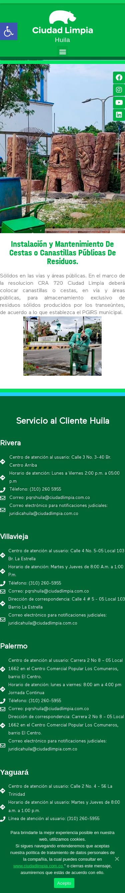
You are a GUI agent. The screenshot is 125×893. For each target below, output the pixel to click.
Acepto (64, 883)
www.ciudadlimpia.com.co (38, 865)
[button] (62, 51)
